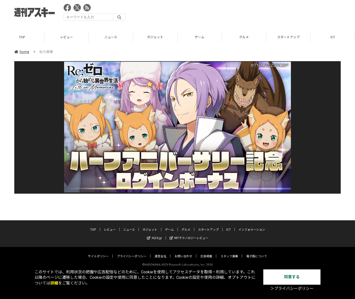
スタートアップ (288, 37)
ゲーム (199, 37)
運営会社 (160, 251)
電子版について (256, 251)
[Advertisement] (251, 13)
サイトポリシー (98, 251)
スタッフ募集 (229, 251)
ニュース (111, 37)
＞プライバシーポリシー (292, 288)
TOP (22, 37)
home (21, 51)
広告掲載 (206, 251)
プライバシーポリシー (131, 251)
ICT (333, 37)
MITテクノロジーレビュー (189, 233)
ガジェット (155, 37)
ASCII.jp (154, 233)
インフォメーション (251, 225)
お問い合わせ (183, 251)
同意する (292, 277)
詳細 (54, 283)
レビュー (66, 37)
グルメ (244, 37)
